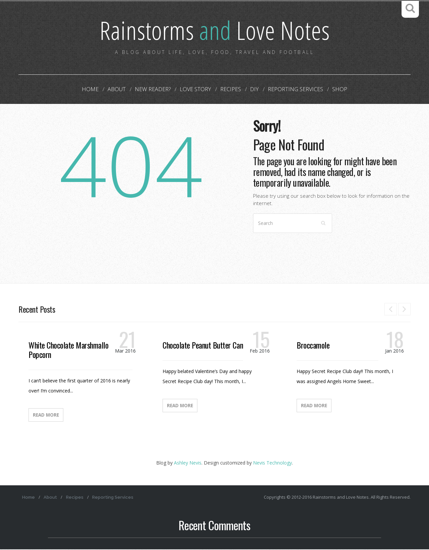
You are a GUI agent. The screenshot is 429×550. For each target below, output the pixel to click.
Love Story (196, 90)
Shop (332, 90)
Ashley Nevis (187, 463)
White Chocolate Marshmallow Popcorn (70, 350)
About (121, 90)
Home (97, 90)
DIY (251, 90)
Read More (46, 416)
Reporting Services (290, 90)
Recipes (229, 90)
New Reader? (155, 90)
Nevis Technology (272, 463)
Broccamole (313, 346)
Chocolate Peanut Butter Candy (206, 346)
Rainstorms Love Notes (214, 30)
